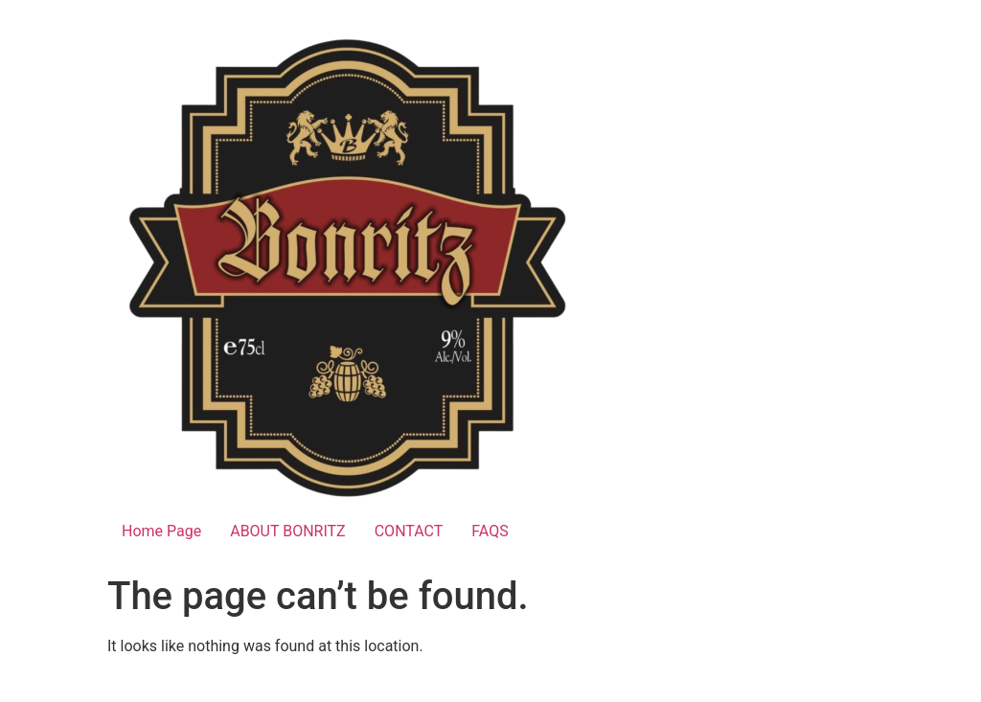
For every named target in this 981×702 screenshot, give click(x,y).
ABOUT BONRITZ (288, 531)
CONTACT (409, 531)
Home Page (161, 531)
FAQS (489, 531)
